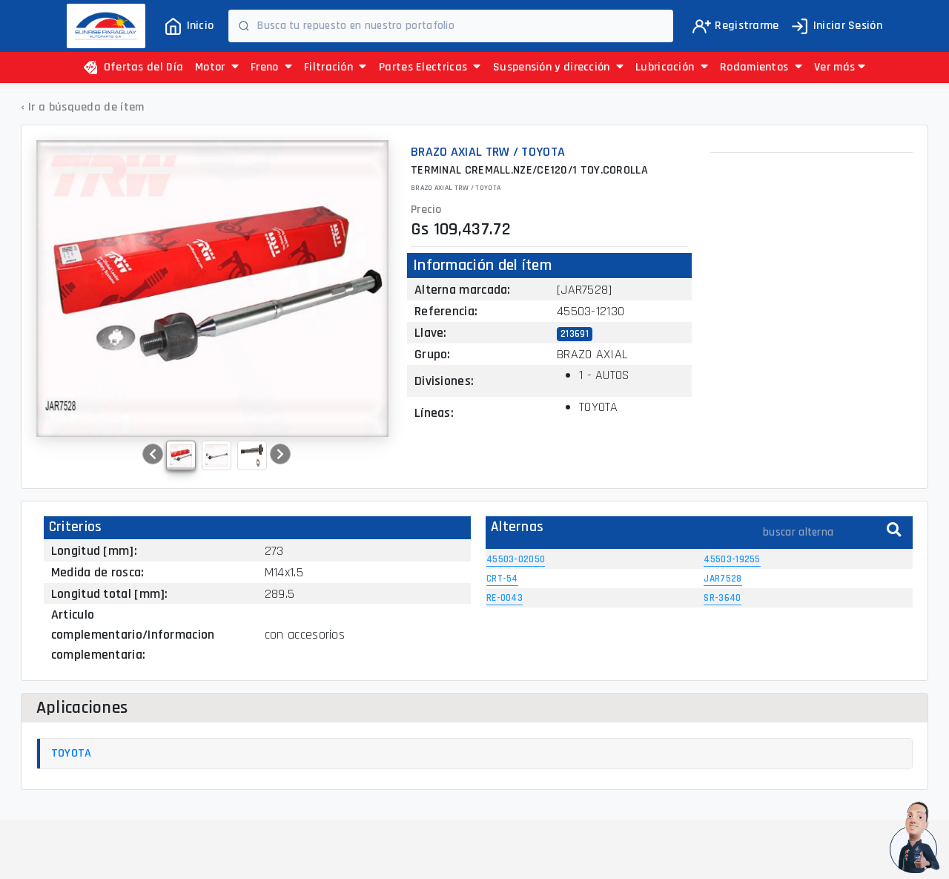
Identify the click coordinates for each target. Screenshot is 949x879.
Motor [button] (217, 67)
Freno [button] (271, 67)
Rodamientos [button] (761, 67)
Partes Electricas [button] (430, 67)
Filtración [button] (335, 67)
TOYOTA (71, 753)
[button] (839, 67)
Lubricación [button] (671, 67)
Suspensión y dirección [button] (558, 67)
